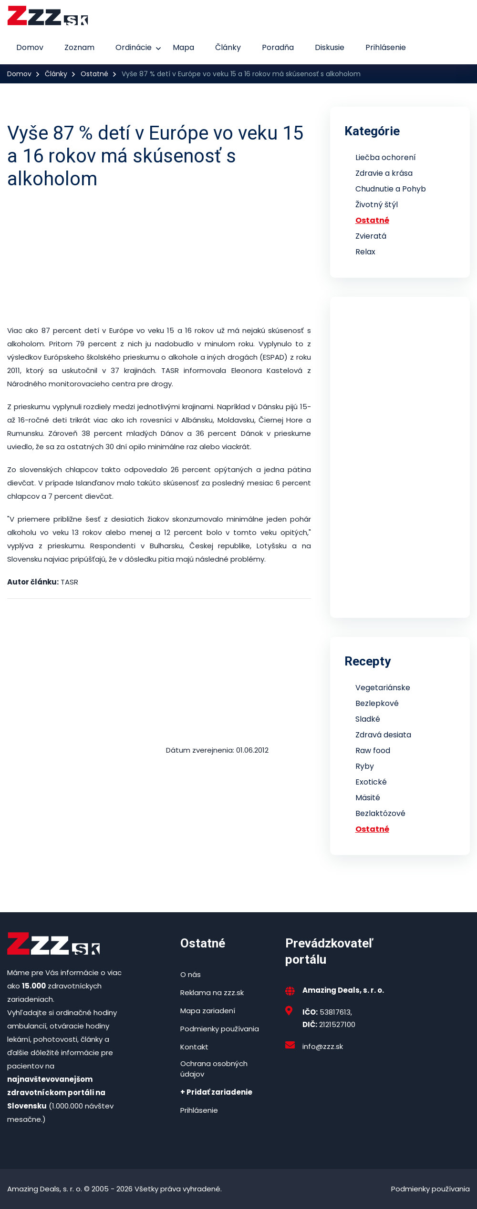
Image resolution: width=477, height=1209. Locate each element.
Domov (29, 47)
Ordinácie (133, 47)
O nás (190, 974)
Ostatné (94, 74)
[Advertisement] (159, 257)
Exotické (371, 781)
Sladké (367, 719)
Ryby (364, 766)
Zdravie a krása (384, 173)
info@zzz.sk (322, 1046)
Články (228, 47)
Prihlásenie (385, 47)
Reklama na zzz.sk (212, 992)
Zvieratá (370, 236)
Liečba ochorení (385, 157)
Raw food (372, 750)
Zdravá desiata (383, 734)
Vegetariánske (382, 687)
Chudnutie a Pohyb (390, 188)
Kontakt (194, 1047)
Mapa (183, 47)
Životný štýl (376, 204)
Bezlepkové (377, 703)
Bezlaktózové (380, 813)
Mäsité (367, 797)
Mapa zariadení (207, 1011)
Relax (365, 251)
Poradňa (278, 47)
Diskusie (329, 47)
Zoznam (79, 47)
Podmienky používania (219, 1029)
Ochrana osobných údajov (214, 1068)
